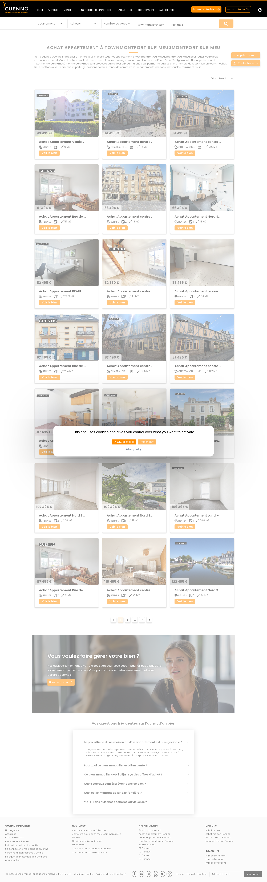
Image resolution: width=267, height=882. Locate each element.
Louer (39, 10)
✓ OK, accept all (124, 441)
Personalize (147, 441)
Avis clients (166, 10)
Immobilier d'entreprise (97, 10)
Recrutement (145, 10)
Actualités (125, 10)
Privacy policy (133, 449)
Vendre (69, 10)
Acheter (53, 10)
